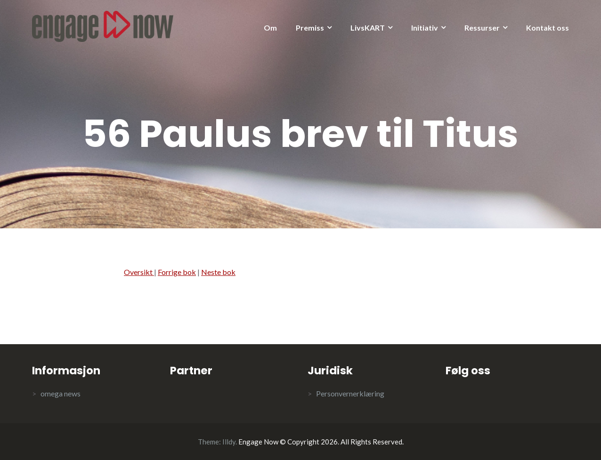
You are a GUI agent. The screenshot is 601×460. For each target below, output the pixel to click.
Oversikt (139, 271)
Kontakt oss (547, 27)
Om (270, 27)
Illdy (229, 441)
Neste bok (218, 271)
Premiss (310, 27)
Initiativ (424, 27)
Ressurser (482, 27)
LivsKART (367, 27)
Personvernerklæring (350, 393)
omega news (61, 393)
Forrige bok (177, 271)
